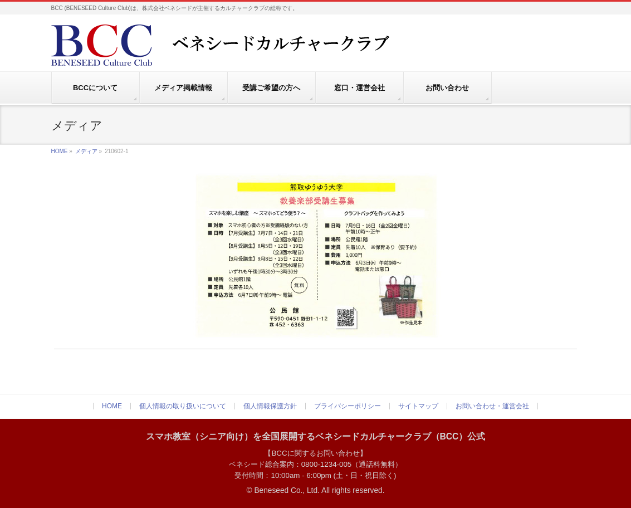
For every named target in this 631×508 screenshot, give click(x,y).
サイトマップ (418, 406)
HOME (59, 151)
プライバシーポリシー (347, 406)
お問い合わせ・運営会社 (492, 406)
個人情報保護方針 (270, 406)
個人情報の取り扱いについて (182, 406)
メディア (86, 151)
